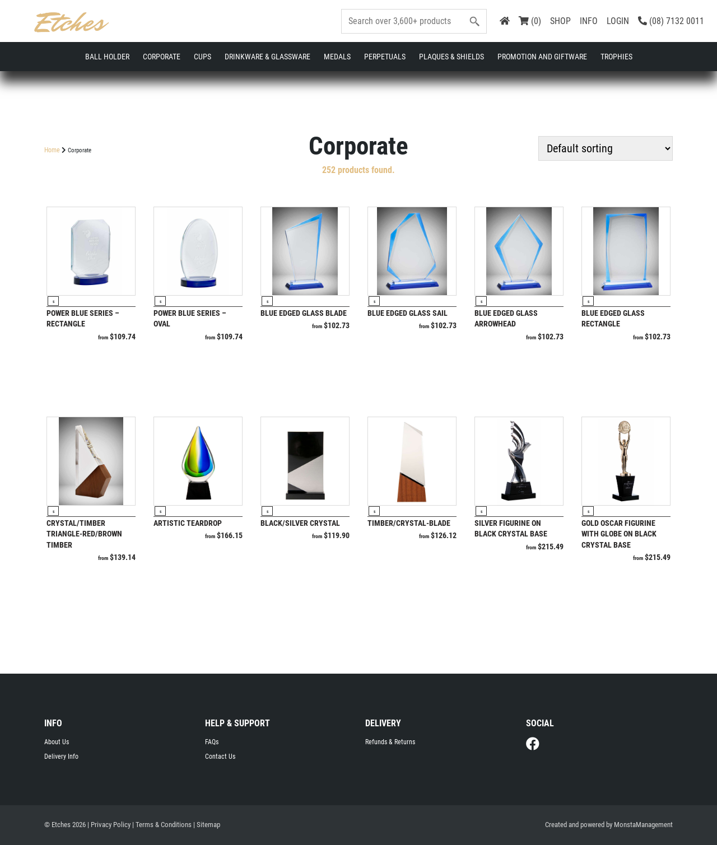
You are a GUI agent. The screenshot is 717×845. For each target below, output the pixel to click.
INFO (589, 21)
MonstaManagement (643, 824)
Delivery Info (61, 756)
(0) (530, 21)
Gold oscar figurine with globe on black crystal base (619, 534)
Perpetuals (385, 56)
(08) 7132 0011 (671, 21)
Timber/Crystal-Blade (408, 523)
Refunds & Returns (390, 742)
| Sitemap (206, 824)
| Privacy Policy (109, 824)
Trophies (616, 56)
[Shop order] (605, 148)
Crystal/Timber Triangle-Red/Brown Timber (84, 534)
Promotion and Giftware (542, 56)
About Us (56, 742)
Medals (337, 56)
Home (52, 150)
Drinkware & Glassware (267, 56)
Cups (202, 56)
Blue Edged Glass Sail (407, 313)
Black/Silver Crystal (300, 523)
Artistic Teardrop (187, 523)
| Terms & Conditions (162, 824)
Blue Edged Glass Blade (303, 313)
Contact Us (220, 756)
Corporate (161, 56)
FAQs (211, 742)
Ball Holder (107, 56)
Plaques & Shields (451, 56)
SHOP (560, 21)
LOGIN (618, 21)
